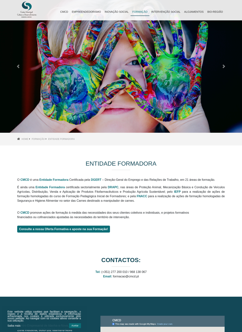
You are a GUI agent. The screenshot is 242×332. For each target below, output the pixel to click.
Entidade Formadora (61, 139)
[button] (18, 66)
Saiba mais (13, 325)
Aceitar (74, 325)
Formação (38, 139)
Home (25, 139)
